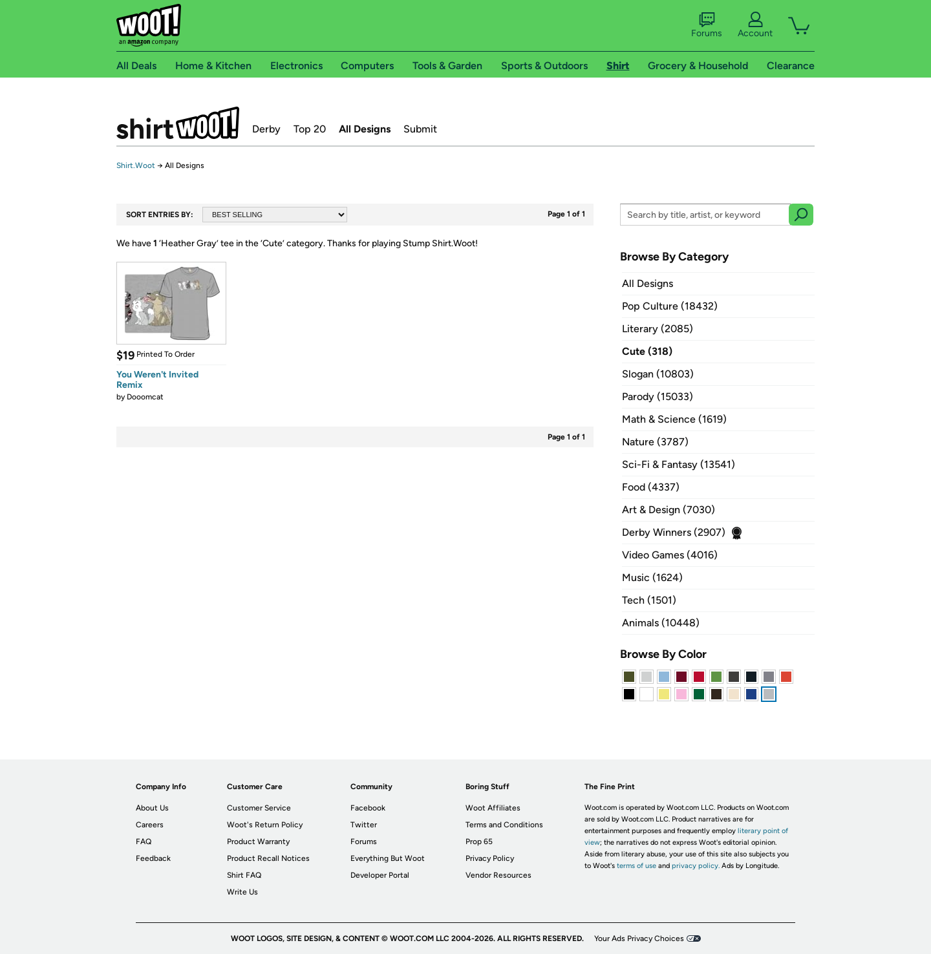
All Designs (365, 129)
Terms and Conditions (504, 824)
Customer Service (259, 807)
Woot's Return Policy (265, 824)
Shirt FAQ (244, 875)
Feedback (153, 858)
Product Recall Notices (268, 858)
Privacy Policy (490, 858)
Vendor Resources (498, 875)
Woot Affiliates (493, 807)
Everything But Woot (387, 858)
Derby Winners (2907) (673, 532)
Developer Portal (379, 875)
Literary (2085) (657, 329)
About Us (152, 807)
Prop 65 (479, 841)
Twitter (363, 824)
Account (755, 25)
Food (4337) (651, 487)
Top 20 (310, 129)
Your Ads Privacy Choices (639, 938)
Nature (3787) (655, 442)
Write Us (242, 891)
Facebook (367, 807)
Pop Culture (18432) (670, 306)
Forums (706, 25)
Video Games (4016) (670, 555)
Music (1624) (652, 577)
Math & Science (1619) (674, 419)
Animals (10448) (661, 623)
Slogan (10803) (658, 374)
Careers (150, 824)
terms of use (636, 866)
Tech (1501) (649, 600)
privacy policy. (696, 866)
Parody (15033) (657, 396)
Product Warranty (258, 841)
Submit (420, 129)
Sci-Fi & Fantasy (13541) (678, 464)
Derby (266, 129)
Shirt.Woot (177, 123)
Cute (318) (647, 351)
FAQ (143, 841)
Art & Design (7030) (668, 510)
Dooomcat (145, 396)
